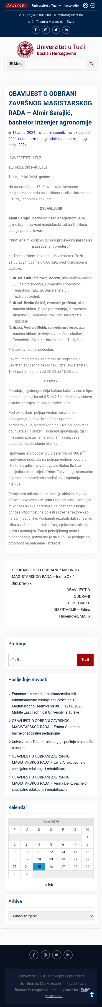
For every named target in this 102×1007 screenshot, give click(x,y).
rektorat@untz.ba (70, 15)
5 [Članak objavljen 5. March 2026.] (51, 844)
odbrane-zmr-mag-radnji (37, 139)
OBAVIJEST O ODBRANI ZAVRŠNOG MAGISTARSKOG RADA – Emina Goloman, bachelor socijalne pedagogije (46, 727)
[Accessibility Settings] (91, 994)
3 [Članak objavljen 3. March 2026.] (27, 844)
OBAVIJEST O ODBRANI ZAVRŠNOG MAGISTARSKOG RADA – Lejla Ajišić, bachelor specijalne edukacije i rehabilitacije (49, 762)
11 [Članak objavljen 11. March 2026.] (39, 852)
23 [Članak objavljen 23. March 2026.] (14, 867)
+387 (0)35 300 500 (37, 15)
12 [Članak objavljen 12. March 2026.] (51, 852)
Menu (15, 64)
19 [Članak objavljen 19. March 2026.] (51, 859)
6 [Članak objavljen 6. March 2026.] (63, 844)
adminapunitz (54, 132)
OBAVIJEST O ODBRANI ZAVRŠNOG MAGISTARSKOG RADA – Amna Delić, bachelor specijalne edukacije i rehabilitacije (50, 783)
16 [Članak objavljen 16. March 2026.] (14, 859)
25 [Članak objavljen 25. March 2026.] (39, 867)
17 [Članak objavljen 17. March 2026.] (26, 859)
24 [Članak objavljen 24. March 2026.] (26, 867)
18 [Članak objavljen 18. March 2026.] (39, 859)
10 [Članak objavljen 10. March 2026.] (26, 852)
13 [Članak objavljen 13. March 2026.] (63, 852)
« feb (49, 884)
